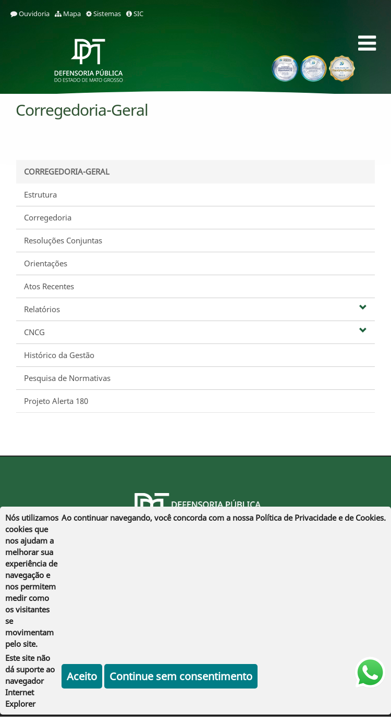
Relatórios (195, 309)
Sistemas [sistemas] (103, 13)
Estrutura (40, 194)
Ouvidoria (30, 13)
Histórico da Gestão (59, 355)
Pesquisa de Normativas (67, 378)
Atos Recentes (49, 286)
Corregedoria (47, 217)
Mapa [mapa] (68, 13)
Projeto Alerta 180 (56, 401)
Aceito (82, 676)
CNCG (195, 332)
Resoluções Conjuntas (63, 240)
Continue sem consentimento (180, 676)
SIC (134, 13)
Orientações (45, 263)
